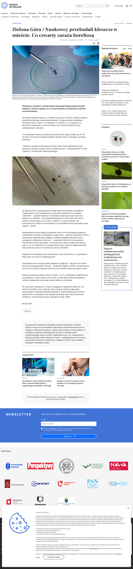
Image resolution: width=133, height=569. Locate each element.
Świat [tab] (130, 48)
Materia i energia (71, 13)
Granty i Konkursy (72, 17)
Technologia (86, 13)
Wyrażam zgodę (53, 557)
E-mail (43, 420)
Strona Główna (119, 23)
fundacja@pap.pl (94, 548)
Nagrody (36, 17)
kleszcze (27, 311)
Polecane (110, 227)
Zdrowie (42, 13)
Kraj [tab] (124, 48)
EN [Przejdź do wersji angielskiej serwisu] (130, 6)
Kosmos (4, 13)
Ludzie (98, 17)
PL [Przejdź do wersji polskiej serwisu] (127, 6)
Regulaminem (74, 397)
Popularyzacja (56, 17)
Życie (50, 13)
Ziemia (58, 13)
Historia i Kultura (17, 13)
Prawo (45, 17)
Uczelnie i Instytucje (10, 17)
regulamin (53, 428)
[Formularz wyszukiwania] (92, 6)
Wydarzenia (88, 17)
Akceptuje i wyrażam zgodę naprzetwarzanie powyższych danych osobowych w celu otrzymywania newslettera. (67, 429)
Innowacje (25, 17)
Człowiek (32, 13)
